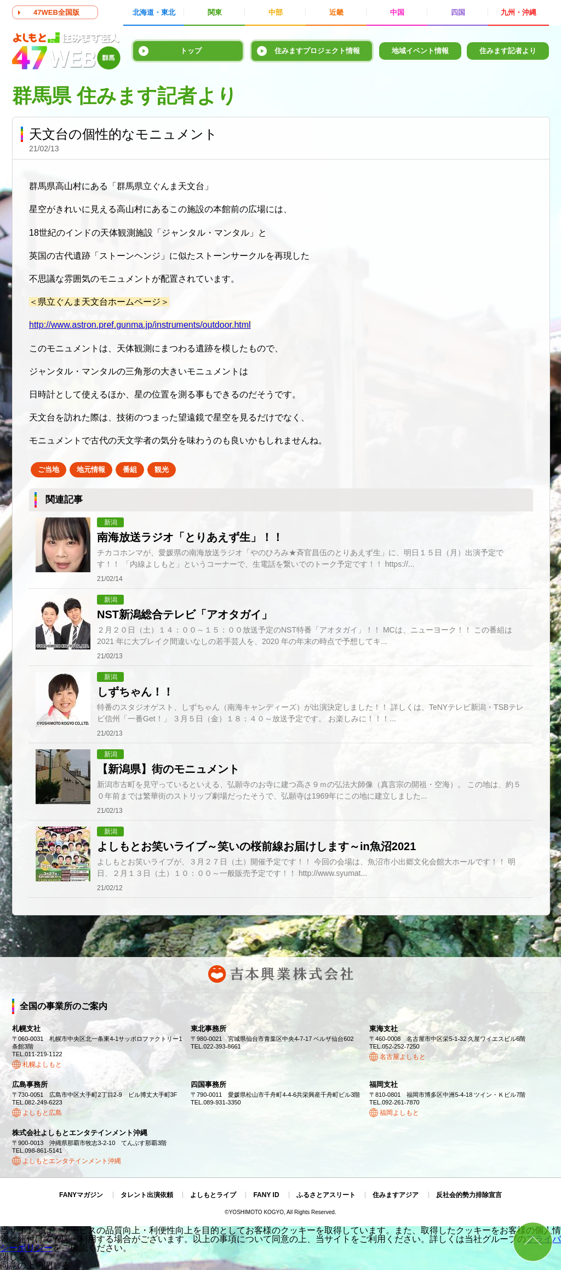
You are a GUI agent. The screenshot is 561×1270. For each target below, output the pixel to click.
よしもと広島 (42, 1113)
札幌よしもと (42, 1064)
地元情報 (91, 469)
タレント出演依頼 (147, 1195)
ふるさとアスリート (326, 1195)
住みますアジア (396, 1195)
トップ (191, 51)
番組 (130, 469)
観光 (161, 469)
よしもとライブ (213, 1195)
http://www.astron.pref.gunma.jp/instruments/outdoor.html (140, 324)
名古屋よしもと (403, 1057)
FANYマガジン (81, 1195)
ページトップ (533, 1242)
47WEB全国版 (56, 12)
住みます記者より (507, 51)
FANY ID (266, 1195)
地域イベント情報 (420, 51)
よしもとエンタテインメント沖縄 (71, 1161)
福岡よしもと (399, 1113)
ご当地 (48, 469)
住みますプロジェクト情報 (317, 51)
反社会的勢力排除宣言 (469, 1195)
